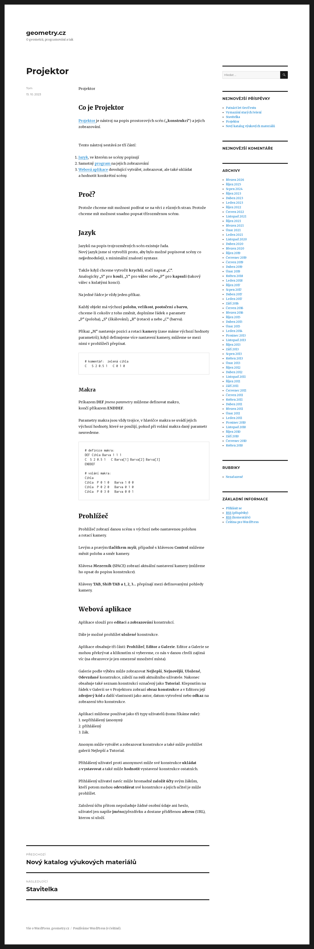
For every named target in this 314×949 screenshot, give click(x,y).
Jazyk (83, 157)
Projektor (87, 120)
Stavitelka (233, 117)
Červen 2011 (234, 395)
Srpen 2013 (234, 354)
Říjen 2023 (233, 193)
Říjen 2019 (233, 253)
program (103, 163)
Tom (29, 88)
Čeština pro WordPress (242, 522)
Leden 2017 (234, 299)
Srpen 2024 (234, 189)
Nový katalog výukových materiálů (250, 126)
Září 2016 (232, 303)
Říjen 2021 (233, 221)
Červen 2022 (235, 212)
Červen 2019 (234, 262)
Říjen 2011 (233, 381)
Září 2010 (232, 436)
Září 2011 (232, 386)
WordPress (42, 928)
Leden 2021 (234, 235)
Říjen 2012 (233, 367)
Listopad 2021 (236, 216)
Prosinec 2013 (236, 335)
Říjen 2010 (233, 432)
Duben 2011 (234, 404)
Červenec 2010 (236, 441)
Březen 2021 (235, 225)
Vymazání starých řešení (243, 112)
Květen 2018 (234, 276)
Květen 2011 (234, 400)
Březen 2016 (234, 313)
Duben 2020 (234, 244)
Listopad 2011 (236, 377)
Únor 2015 (233, 326)
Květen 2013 (234, 358)
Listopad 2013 (236, 340)
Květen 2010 (234, 445)
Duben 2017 (234, 294)
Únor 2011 (233, 413)
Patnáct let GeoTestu (241, 108)
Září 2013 (232, 349)
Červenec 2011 (236, 390)
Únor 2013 (233, 363)
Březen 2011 (234, 409)
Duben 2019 (234, 267)
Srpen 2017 (233, 290)
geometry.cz (46, 32)
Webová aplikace (93, 169)
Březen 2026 (235, 180)
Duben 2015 (234, 322)
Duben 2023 (234, 198)
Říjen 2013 (233, 345)
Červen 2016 (234, 308)
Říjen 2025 (233, 184)
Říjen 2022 (233, 207)
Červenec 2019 (236, 258)
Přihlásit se (234, 508)
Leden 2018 (234, 280)
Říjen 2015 (233, 317)
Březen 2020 (235, 248)
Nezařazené (234, 477)
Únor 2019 (233, 271)
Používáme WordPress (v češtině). (97, 928)
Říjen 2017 (233, 285)
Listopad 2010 (236, 427)
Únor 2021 (233, 230)
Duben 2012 (234, 372)
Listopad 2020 (236, 239)
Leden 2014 (234, 331)
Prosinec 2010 (236, 422)
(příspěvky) (237, 513)
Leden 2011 (234, 418)
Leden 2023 (234, 203)
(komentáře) (238, 518)
